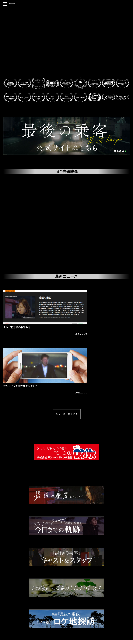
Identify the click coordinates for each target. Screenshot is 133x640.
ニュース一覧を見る (66, 350)
